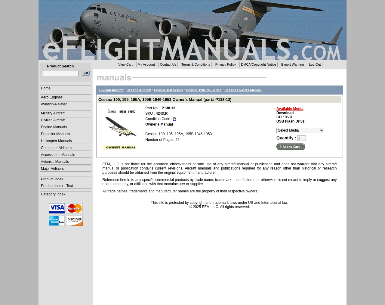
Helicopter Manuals (56, 141)
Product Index (52, 179)
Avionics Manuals (55, 162)
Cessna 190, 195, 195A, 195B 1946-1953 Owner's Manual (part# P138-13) (164, 99)
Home (46, 88)
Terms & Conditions (195, 64)
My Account (146, 64)
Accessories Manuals (58, 155)
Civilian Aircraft (53, 120)
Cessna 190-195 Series (204, 90)
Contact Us (168, 64)
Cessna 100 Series (168, 90)
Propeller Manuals (55, 134)
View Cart (125, 64)
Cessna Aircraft (139, 90)
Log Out (315, 64)
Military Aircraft (53, 113)
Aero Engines (52, 97)
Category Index (53, 194)
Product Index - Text (57, 186)
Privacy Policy (225, 64)
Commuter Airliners (56, 148)
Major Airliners (52, 169)
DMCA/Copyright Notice (258, 64)
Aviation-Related (54, 104)
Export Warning (292, 64)
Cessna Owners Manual (243, 90)
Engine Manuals (54, 127)
